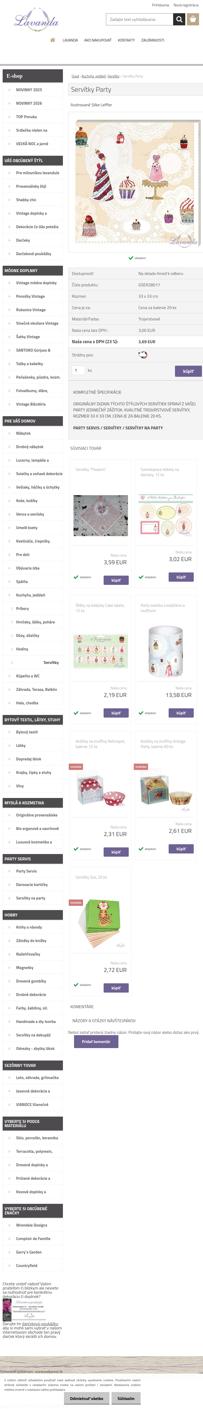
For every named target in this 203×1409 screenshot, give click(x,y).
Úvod (75, 76)
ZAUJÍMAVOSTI (152, 40)
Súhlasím (125, 1398)
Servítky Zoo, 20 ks (91, 877)
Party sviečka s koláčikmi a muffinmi (163, 608)
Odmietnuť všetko (85, 1398)
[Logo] (36, 19)
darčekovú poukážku (40, 1323)
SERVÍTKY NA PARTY (144, 428)
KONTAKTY (126, 40)
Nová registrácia (186, 5)
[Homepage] (52, 40)
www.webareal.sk (49, 1371)
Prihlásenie (160, 5)
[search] (179, 19)
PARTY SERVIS (86, 428)
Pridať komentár (96, 1042)
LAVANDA (70, 40)
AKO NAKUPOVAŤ (98, 40)
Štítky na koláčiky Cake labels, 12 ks (100, 608)
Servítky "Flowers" (91, 469)
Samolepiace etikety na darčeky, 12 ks (160, 472)
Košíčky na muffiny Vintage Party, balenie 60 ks (163, 744)
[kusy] (78, 370)
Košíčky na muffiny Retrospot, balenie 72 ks (100, 744)
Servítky (113, 76)
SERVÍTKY (112, 428)
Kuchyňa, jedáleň (94, 76)
